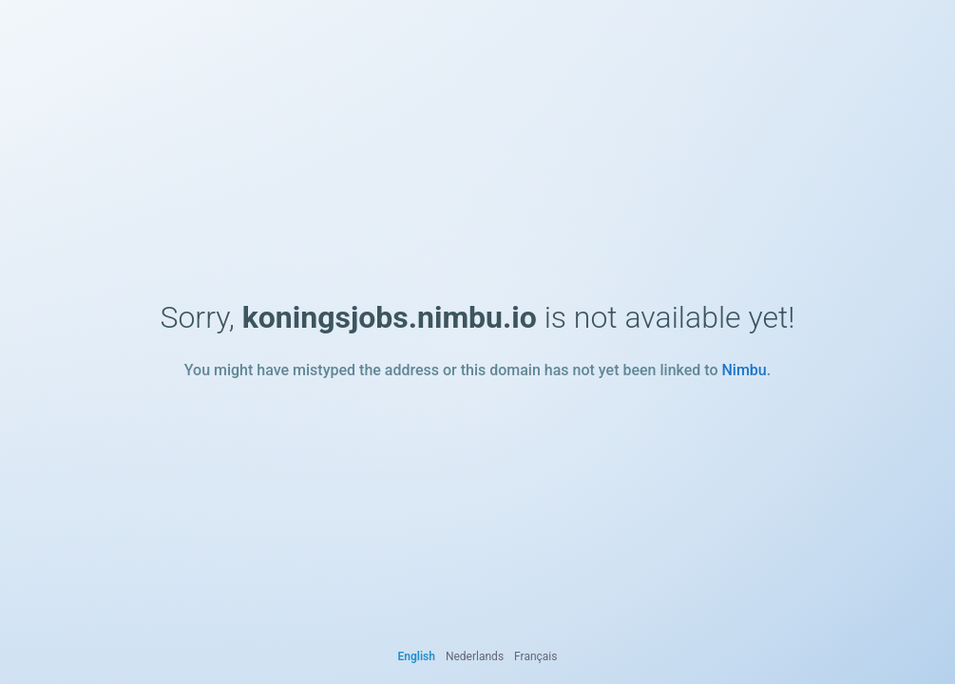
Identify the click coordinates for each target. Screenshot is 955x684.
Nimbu (743, 370)
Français (535, 656)
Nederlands (475, 656)
